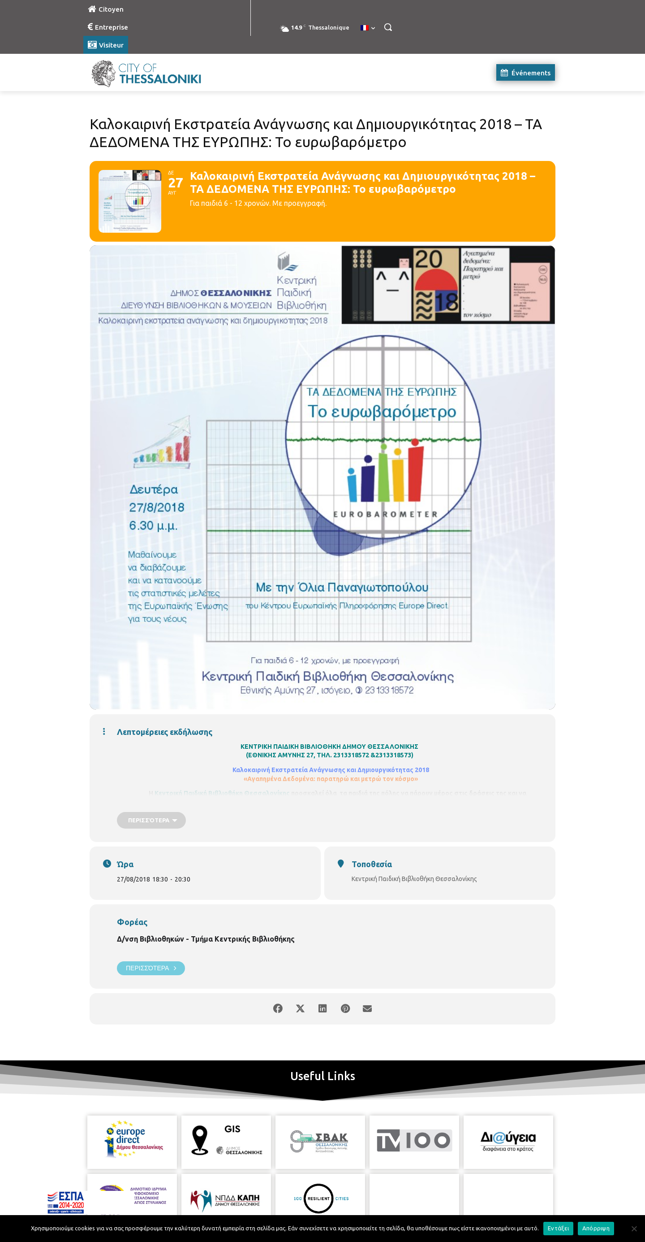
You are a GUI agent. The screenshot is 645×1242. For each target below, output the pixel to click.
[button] (388, 27)
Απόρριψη (596, 1228)
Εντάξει (558, 1228)
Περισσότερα (151, 968)
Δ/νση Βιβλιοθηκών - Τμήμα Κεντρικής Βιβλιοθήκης (206, 939)
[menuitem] (367, 28)
